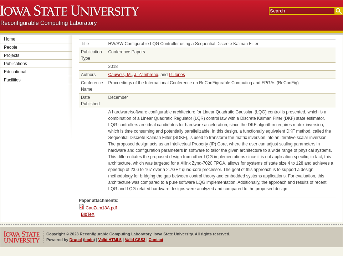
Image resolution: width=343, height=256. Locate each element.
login (88, 240)
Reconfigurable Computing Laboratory (48, 23)
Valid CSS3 (135, 240)
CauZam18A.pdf (101, 208)
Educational (15, 71)
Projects (11, 55)
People (10, 47)
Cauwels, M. (120, 74)
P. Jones (177, 74)
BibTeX (87, 214)
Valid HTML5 (110, 240)
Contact (156, 240)
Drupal (76, 240)
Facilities (12, 80)
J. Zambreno (146, 74)
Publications (15, 63)
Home (9, 39)
